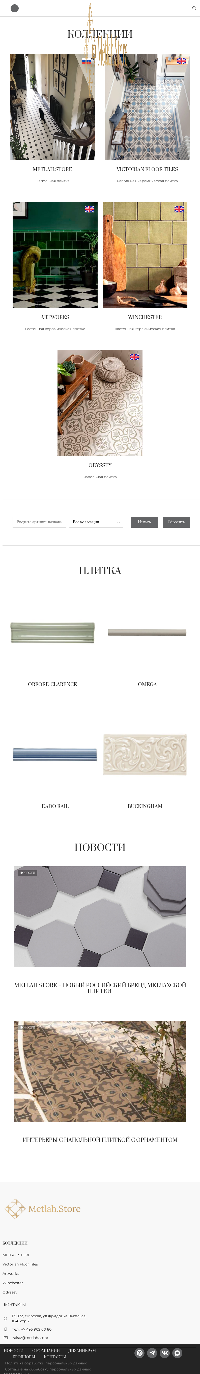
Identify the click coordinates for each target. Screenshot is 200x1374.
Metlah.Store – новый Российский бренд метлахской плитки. (100, 988)
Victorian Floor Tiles (20, 1264)
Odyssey (10, 1292)
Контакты (55, 1357)
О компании (46, 1351)
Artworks (11, 1273)
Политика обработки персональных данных (46, 1363)
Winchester (13, 1283)
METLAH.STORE (16, 1255)
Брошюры (24, 1357)
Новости (100, 848)
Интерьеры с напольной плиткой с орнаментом (100, 1140)
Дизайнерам (82, 1351)
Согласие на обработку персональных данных (48, 1369)
